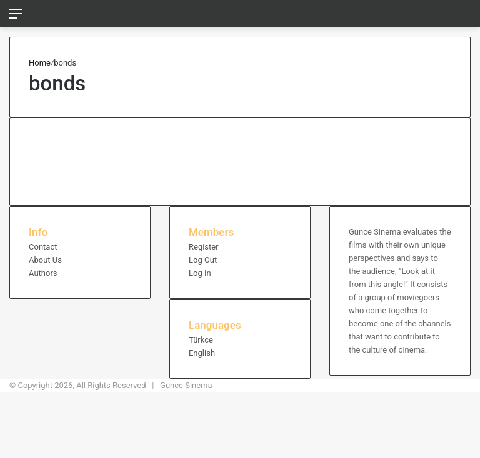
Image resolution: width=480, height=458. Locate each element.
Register (204, 246)
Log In (200, 273)
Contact (43, 246)
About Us (45, 260)
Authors (43, 273)
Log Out (203, 260)
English (202, 353)
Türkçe (201, 339)
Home (40, 62)
